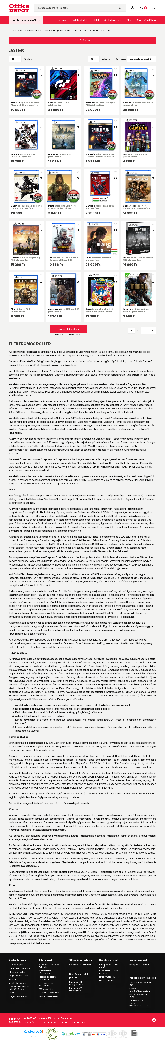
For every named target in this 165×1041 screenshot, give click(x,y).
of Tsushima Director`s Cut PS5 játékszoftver (26, 207)
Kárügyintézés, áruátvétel (46, 984)
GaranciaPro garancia (19, 968)
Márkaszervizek (46, 989)
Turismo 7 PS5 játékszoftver (58, 103)
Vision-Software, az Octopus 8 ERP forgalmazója (64, 1022)
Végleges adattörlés (18, 975)
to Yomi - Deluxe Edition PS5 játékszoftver (138, 258)
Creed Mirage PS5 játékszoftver (63, 310)
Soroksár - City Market (80, 964)
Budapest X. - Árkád (139, 964)
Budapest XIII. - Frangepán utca (77, 983)
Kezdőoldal (11, 30)
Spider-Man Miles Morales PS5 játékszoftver (25, 103)
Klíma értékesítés (17, 972)
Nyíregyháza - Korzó (109, 977)
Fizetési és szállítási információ (48, 978)
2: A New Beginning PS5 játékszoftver (25, 258)
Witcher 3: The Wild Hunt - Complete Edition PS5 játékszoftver (63, 260)
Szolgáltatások (111, 20)
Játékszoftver (79, 30)
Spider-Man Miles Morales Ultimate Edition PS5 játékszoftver (101, 156)
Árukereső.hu (33, 1037)
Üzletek (95, 20)
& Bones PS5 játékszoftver (20, 310)
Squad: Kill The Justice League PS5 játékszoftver (23, 156)
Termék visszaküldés (49, 992)
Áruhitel (12, 979)
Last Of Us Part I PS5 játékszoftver (98, 258)
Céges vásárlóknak (146, 20)
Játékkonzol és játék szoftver (56, 30)
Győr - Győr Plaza (107, 980)
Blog (129, 20)
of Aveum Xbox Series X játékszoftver (136, 310)
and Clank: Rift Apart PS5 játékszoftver (100, 103)
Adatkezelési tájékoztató (45, 971)
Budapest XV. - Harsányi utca (76, 989)
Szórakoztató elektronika (27, 30)
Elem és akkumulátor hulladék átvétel (19, 987)
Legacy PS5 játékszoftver (59, 155)
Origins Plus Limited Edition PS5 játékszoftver (99, 310)
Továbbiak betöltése (68, 329)
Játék (108, 30)
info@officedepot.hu (139, 991)
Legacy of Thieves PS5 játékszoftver (137, 207)
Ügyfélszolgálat (79, 20)
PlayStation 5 (96, 30)
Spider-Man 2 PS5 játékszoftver (100, 207)
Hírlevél (12, 992)
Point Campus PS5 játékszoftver (135, 155)
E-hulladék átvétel (17, 983)
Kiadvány (61, 20)
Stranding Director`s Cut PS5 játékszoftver (62, 207)
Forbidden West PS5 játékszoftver (138, 103)
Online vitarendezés (48, 996)
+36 (140, 982)
